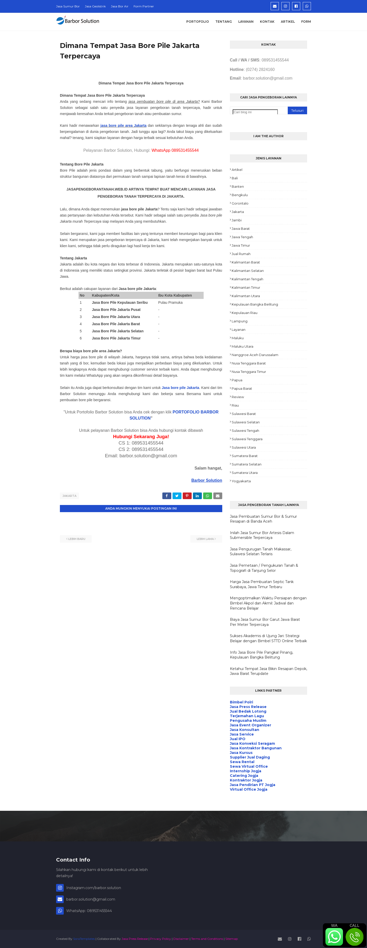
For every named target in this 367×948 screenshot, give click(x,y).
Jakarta (69, 496)
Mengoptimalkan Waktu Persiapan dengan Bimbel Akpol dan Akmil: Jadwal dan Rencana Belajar (268, 603)
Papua (237, 380)
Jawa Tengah (242, 237)
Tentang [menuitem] (223, 21)
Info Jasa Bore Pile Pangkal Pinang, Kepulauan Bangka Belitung (261, 655)
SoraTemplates (84, 939)
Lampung (239, 321)
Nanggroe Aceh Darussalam (255, 355)
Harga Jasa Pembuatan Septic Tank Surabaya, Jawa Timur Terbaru (262, 584)
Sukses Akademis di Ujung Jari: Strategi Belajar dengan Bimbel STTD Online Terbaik (268, 638)
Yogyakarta (241, 481)
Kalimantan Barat (246, 262)
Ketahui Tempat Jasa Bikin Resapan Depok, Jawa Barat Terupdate (268, 671)
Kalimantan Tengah (247, 279)
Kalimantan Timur (246, 287)
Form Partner (144, 6)
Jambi (237, 220)
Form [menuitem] (306, 21)
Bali (235, 178)
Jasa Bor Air (119, 6)
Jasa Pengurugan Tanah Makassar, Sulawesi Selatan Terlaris (260, 552)
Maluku (238, 338)
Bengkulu (240, 195)
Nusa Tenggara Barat (249, 363)
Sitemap (231, 939)
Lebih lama (205, 538)
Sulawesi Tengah (245, 430)
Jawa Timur (241, 245)
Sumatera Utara (245, 473)
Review (238, 397)
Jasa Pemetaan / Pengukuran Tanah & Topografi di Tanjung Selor (264, 568)
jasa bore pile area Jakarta (123, 125)
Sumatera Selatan (246, 464)
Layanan (238, 329)
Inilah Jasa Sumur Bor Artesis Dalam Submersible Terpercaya (262, 535)
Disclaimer (181, 939)
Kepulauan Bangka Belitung (255, 304)
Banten (238, 186)
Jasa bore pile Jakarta (180, 388)
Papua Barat (242, 388)
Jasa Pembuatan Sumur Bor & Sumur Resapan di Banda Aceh (263, 519)
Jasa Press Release (135, 939)
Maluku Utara (242, 346)
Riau (235, 405)
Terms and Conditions (207, 939)
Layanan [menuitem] (246, 21)
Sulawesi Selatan (246, 422)
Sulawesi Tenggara (247, 439)
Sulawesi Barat (244, 414)
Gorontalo (240, 203)
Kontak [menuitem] (267, 21)
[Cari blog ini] (255, 112)
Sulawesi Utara (244, 447)
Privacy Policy (160, 939)
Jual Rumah (241, 254)
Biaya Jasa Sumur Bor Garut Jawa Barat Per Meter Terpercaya (265, 622)
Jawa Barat (241, 228)
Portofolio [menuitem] (197, 21)
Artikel (237, 170)
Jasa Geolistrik (95, 6)
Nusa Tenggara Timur (249, 372)
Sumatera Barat (245, 456)
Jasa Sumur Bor (68, 6)
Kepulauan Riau (244, 313)
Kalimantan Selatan (248, 271)
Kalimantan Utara (246, 296)
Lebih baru (76, 538)
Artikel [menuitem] (288, 21)
